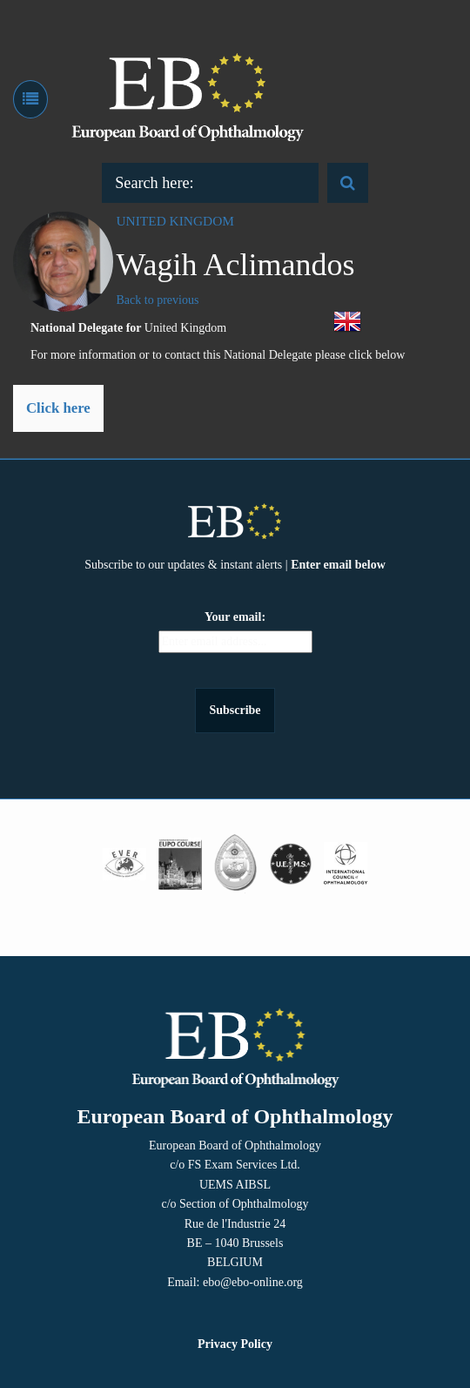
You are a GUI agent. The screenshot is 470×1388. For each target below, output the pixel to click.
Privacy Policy (235, 1344)
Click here (58, 408)
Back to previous (158, 300)
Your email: (235, 616)
